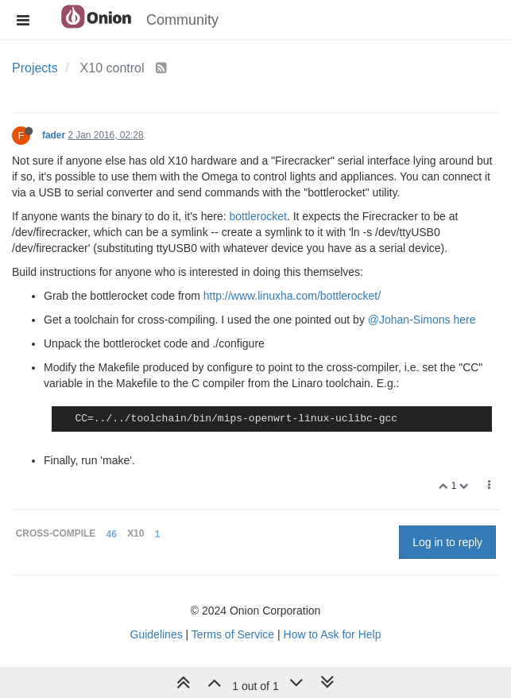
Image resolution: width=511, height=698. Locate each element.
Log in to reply (447, 542)
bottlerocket (258, 216)
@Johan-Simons (409, 319)
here (464, 319)
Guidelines (156, 634)
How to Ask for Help (332, 634)
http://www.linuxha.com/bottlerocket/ (292, 295)
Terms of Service (233, 634)
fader (53, 135)
